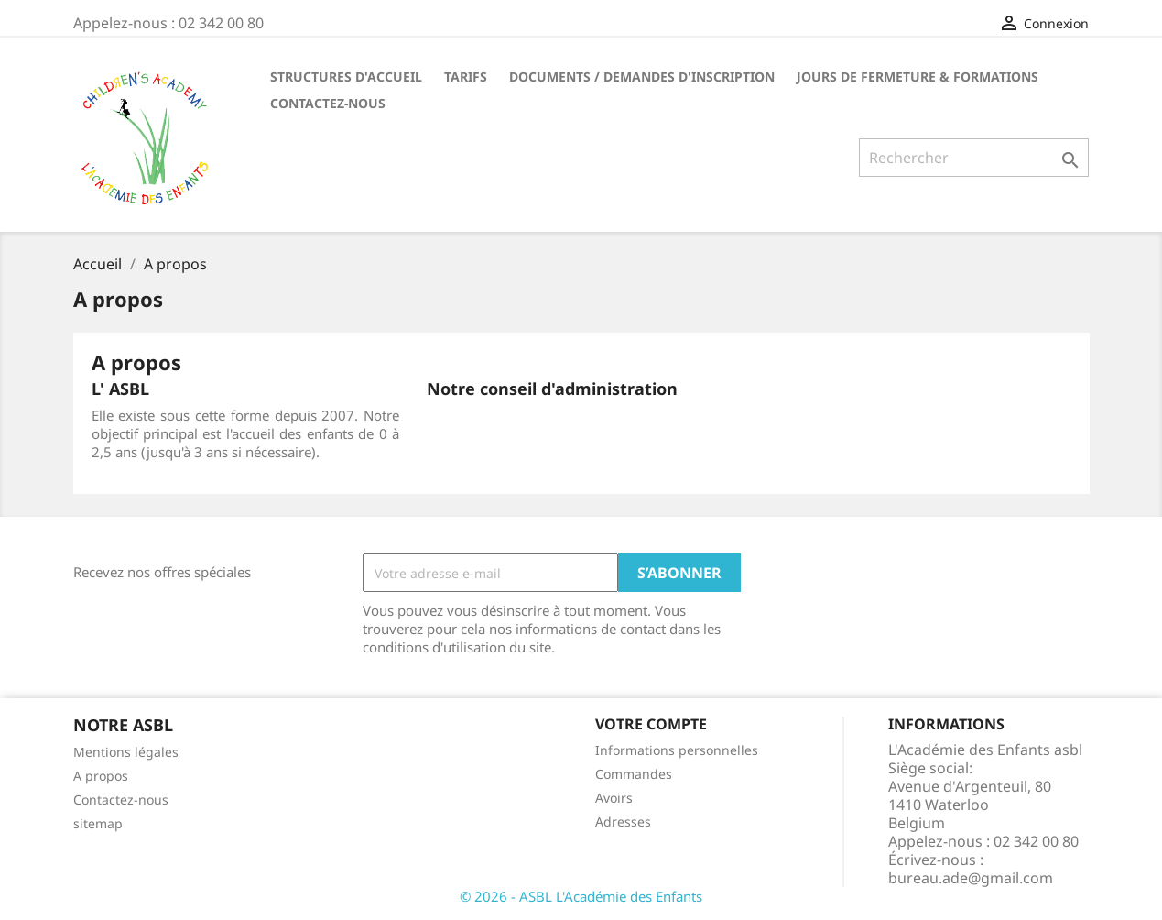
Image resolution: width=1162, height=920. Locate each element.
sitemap (98, 823)
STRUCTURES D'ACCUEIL (346, 76)
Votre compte (651, 724)
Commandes (633, 774)
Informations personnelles (676, 750)
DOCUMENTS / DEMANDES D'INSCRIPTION (642, 76)
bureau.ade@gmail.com (970, 878)
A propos (100, 775)
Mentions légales (126, 752)
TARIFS (465, 76)
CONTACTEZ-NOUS (328, 103)
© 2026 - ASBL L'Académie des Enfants (581, 896)
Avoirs (614, 797)
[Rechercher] (974, 157)
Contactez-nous (120, 799)
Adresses (623, 821)
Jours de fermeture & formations (917, 76)
